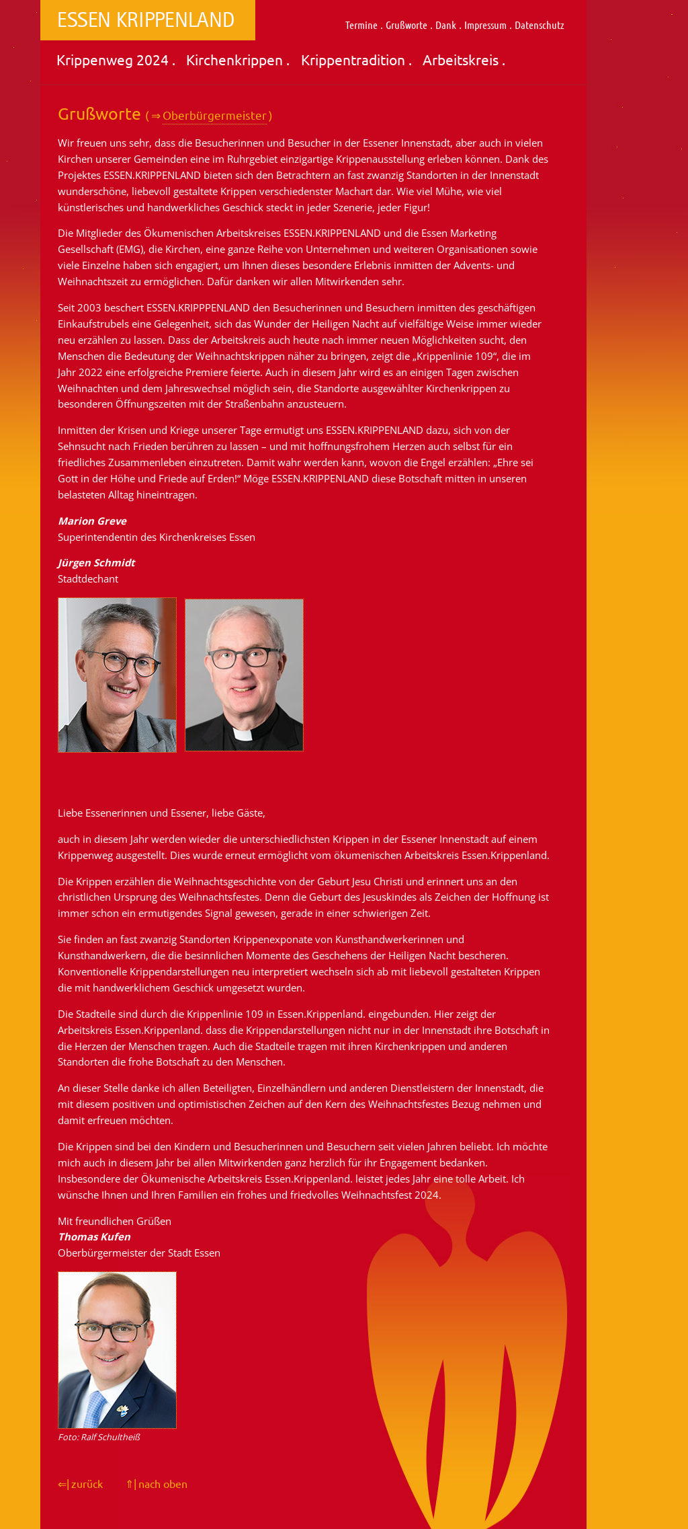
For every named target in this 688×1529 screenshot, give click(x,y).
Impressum (485, 24)
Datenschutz (539, 24)
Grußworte (406, 24)
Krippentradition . (356, 59)
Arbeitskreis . (464, 59)
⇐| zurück (80, 1483)
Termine (361, 24)
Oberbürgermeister (215, 115)
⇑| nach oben (156, 1483)
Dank (445, 24)
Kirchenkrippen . (238, 59)
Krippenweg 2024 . (115, 59)
